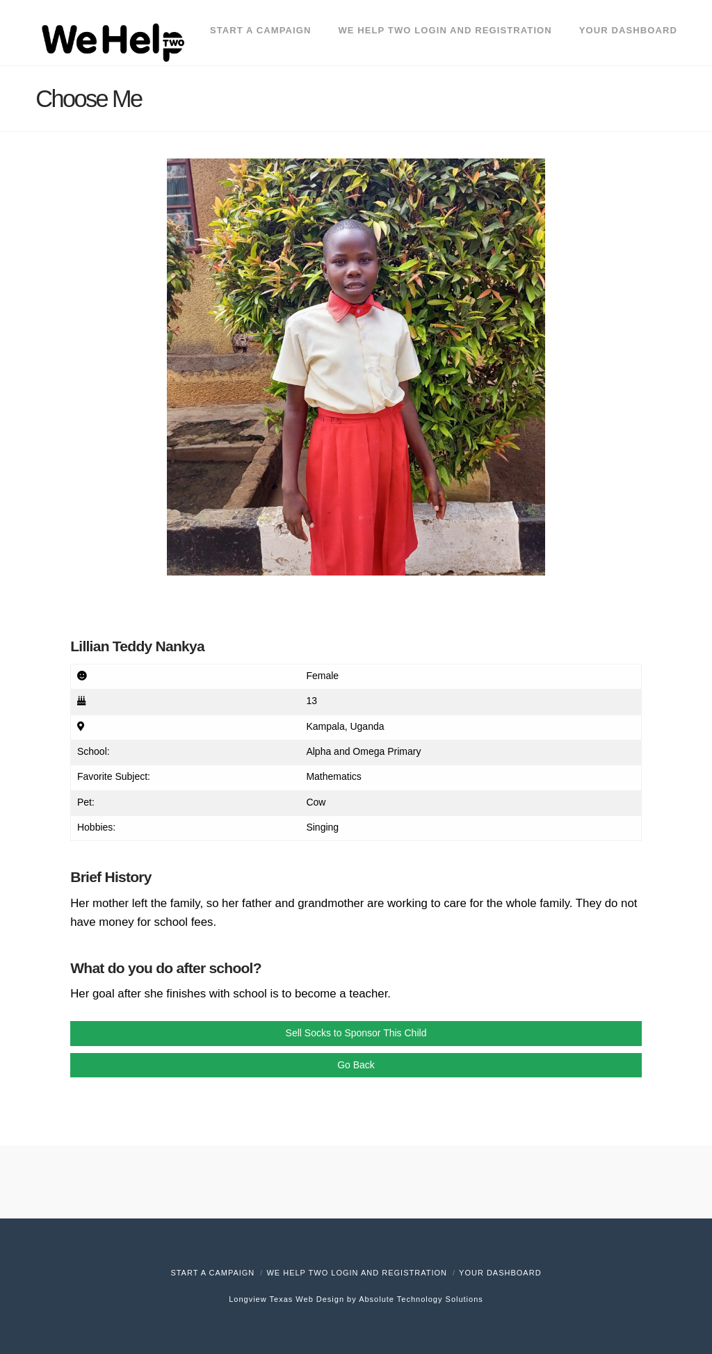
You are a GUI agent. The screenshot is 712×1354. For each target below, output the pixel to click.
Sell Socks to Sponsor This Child (356, 1032)
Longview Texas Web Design (286, 1299)
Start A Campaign (212, 1273)
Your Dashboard (500, 1273)
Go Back (356, 1064)
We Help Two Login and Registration (356, 1273)
